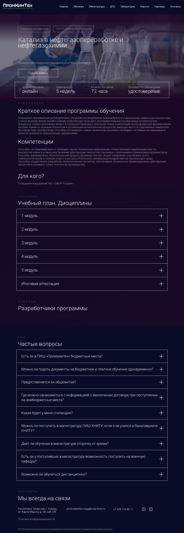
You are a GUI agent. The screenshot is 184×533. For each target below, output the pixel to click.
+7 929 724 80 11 (123, 509)
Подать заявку (38, 73)
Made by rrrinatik (159, 529)
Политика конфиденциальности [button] (36, 519)
